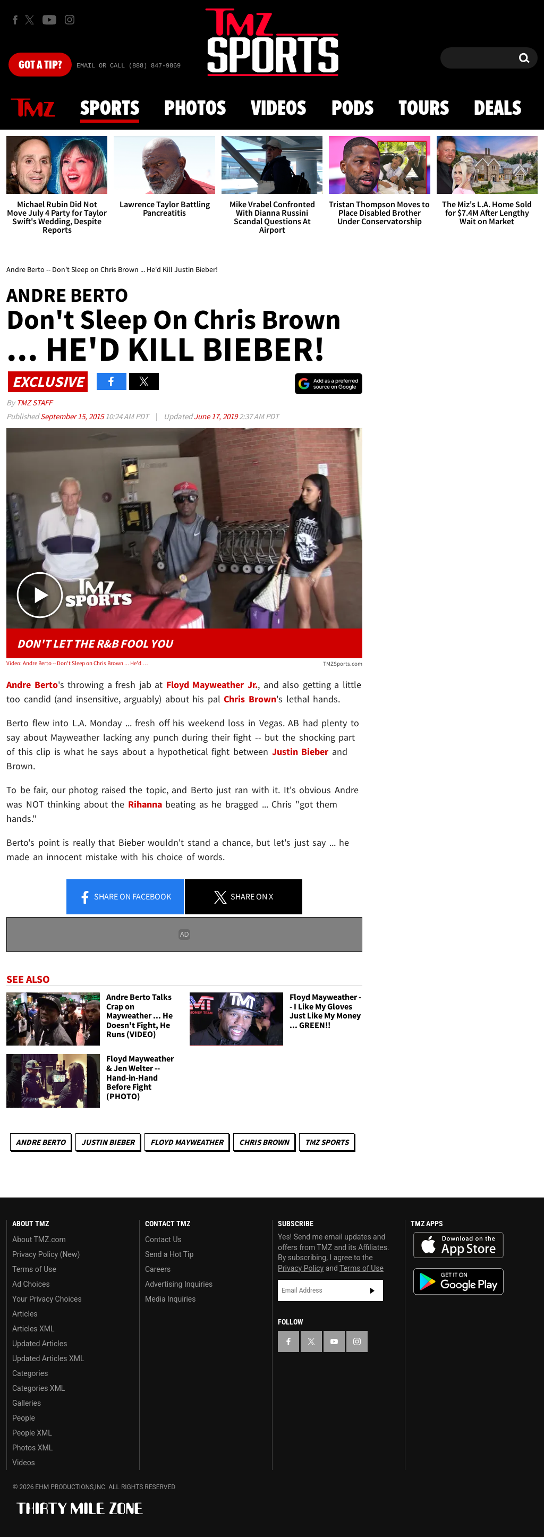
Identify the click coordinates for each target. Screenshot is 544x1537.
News (33, 108)
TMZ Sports (326, 1142)
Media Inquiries (170, 1299)
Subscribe (372, 1290)
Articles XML (33, 1328)
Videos (278, 109)
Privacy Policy (301, 1268)
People (23, 1418)
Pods (352, 109)
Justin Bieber (107, 1142)
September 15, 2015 (72, 416)
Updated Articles (39, 1343)
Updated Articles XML (48, 1358)
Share (125, 897)
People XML (32, 1433)
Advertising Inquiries (178, 1284)
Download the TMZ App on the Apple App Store (458, 1245)
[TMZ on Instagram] (70, 20)
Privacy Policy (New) (46, 1254)
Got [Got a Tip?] (40, 65)
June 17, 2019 (216, 416)
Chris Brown (264, 1142)
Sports (109, 109)
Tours (423, 109)
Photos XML (32, 1447)
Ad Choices (31, 1284)
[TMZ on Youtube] (49, 19)
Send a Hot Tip (169, 1254)
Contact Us (163, 1239)
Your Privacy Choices (47, 1299)
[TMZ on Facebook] (15, 20)
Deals (497, 109)
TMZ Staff (34, 402)
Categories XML (38, 1388)
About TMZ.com (39, 1239)
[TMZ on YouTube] (334, 1341)
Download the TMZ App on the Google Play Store (458, 1281)
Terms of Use (34, 1269)
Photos (195, 109)
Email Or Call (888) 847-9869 (128, 66)
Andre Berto (40, 1142)
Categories (30, 1373)
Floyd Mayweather (186, 1142)
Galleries (26, 1403)
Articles (25, 1314)
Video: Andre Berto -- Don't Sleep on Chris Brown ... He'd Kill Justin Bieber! (77, 663)
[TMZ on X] (31, 20)
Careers (158, 1269)
